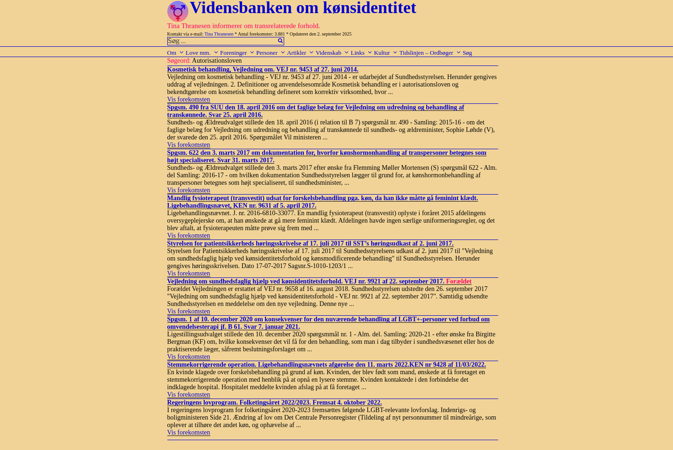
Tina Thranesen (219, 33)
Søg (467, 52)
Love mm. (202, 52)
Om (176, 52)
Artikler (300, 52)
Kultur (386, 52)
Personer (271, 52)
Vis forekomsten (188, 99)
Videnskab (332, 52)
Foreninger (237, 52)
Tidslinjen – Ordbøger (430, 52)
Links (361, 52)
